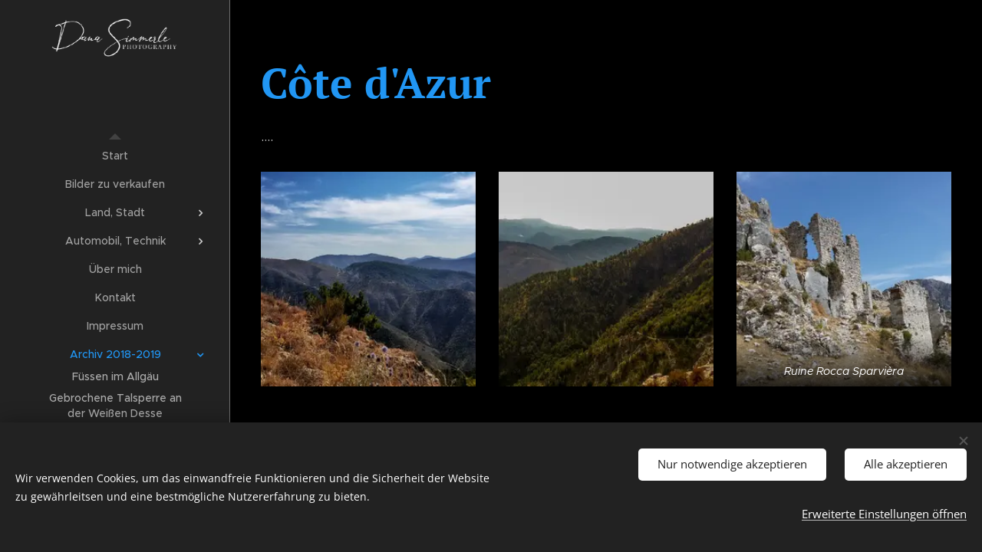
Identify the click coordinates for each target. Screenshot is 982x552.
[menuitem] (115, 156)
